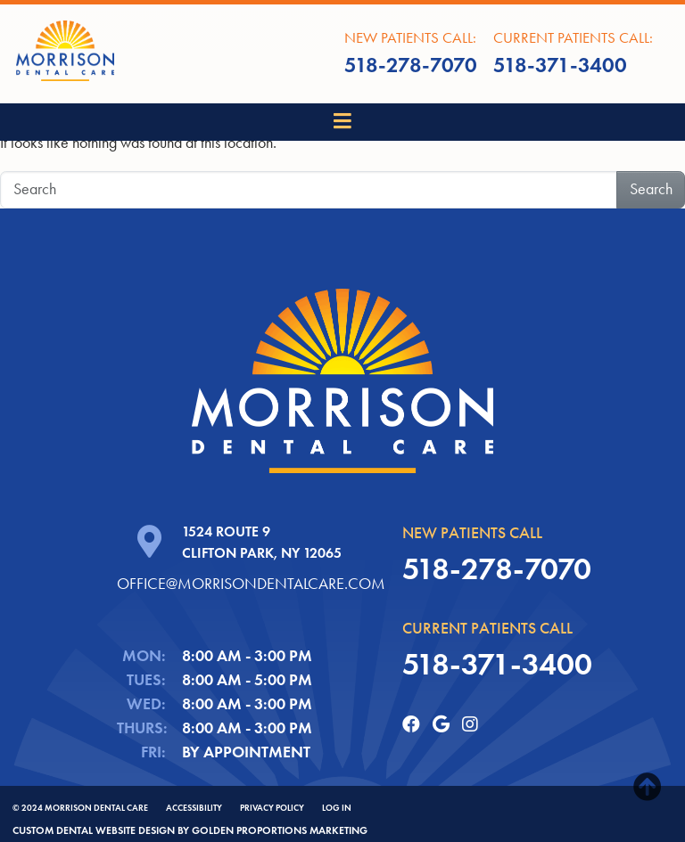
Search (651, 189)
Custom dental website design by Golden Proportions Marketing (189, 830)
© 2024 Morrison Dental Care (80, 807)
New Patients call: (410, 55)
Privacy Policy (272, 807)
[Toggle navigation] (343, 122)
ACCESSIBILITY (194, 807)
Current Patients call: (573, 55)
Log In (336, 807)
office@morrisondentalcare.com (251, 583)
